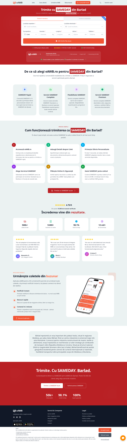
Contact (50, 423)
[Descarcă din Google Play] (29, 424)
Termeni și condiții (87, 414)
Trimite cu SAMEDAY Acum (52, 386)
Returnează (68, 3)
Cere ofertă (42, 3)
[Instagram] (17, 417)
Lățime (74, 31)
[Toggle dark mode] (100, 2)
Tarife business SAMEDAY (75, 386)
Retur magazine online (54, 416)
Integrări (50, 421)
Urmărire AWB (55, 3)
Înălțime (91, 31)
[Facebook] (14, 417)
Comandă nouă (83, 3)
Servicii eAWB (51, 414)
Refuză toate (105, 435)
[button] (123, 438)
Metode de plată (52, 418)
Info (33, 3)
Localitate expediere (29, 23)
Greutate (42, 31)
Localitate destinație (70, 23)
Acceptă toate (105, 430)
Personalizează (105, 439)
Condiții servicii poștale (88, 421)
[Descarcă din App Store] (18, 424)
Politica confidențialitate (88, 416)
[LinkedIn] (20, 417)
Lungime (59, 31)
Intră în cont (109, 3)
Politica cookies (86, 418)
